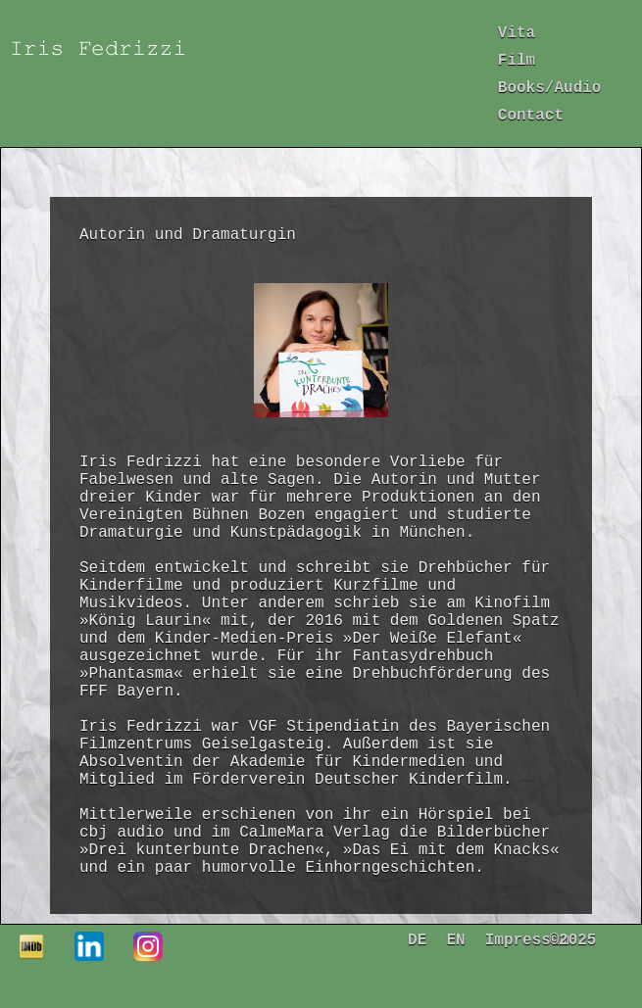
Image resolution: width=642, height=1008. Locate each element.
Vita (516, 33)
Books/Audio (550, 88)
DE (417, 940)
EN (455, 940)
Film (516, 61)
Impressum (527, 940)
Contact (531, 115)
